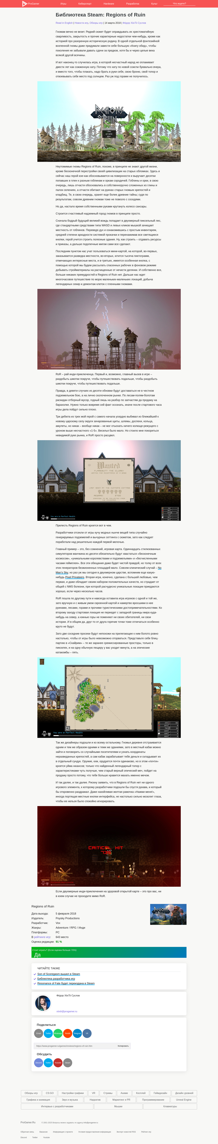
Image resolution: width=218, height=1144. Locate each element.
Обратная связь (27, 1132)
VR (93, 1093)
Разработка (132, 3)
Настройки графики (73, 1093)
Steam (67, 1063)
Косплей (140, 1093)
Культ (154, 3)
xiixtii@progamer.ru (66, 1011)
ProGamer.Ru (28, 1122)
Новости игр (81, 23)
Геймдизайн (160, 1093)
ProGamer (30, 4)
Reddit (67, 1033)
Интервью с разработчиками (57, 1106)
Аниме (124, 1093)
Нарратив (95, 1099)
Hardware (109, 3)
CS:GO (50, 1093)
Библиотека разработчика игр (56, 978)
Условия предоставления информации (94, 1132)
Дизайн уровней (184, 1093)
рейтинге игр (42, 937)
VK (87, 1033)
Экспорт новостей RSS (126, 1132)
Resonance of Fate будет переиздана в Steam (66, 983)
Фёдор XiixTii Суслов (134, 23)
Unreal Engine (183, 1099)
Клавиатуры (170, 1106)
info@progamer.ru (91, 1123)
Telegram (77, 1033)
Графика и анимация (38, 1099)
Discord (39, 1063)
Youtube (58, 1063)
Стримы (107, 1093)
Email (38, 1033)
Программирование (153, 1099)
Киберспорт (84, 3)
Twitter (48, 1033)
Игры (63, 3)
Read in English (64, 23)
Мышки (118, 1106)
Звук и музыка (70, 1099)
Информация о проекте (63, 1132)
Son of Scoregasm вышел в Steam (58, 973)
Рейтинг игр (146, 1132)
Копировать (123, 1045)
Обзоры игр (96, 23)
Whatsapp (58, 1033)
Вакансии (44, 1132)
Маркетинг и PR (121, 1099)
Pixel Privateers (74, 577)
